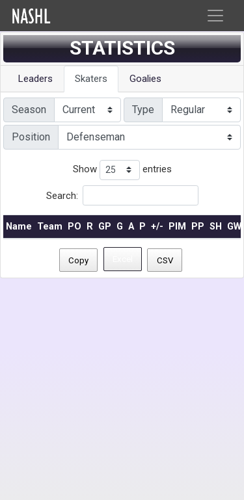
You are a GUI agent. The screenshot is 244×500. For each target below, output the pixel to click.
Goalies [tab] (145, 79)
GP (104, 226)
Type (143, 109)
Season (29, 109)
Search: (122, 195)
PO (74, 226)
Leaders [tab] (35, 79)
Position (31, 137)
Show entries (122, 170)
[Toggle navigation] (215, 16)
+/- (157, 226)
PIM (177, 226)
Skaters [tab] (91, 79)
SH (216, 226)
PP (197, 226)
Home (59, 16)
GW (234, 226)
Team (49, 226)
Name (19, 226)
